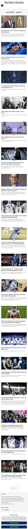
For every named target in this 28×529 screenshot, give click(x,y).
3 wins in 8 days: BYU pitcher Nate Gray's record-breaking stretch (13, 57)
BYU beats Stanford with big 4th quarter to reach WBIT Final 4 (13, 352)
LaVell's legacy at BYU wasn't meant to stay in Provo (12, 112)
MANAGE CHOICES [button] (14, 523)
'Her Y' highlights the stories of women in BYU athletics (13, 137)
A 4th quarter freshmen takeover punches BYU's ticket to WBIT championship (13, 298)
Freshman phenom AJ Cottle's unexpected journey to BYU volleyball (13, 377)
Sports (14, 28)
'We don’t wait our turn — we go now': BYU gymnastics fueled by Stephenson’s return (14, 272)
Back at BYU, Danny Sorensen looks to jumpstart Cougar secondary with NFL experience (12, 325)
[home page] (14, 3)
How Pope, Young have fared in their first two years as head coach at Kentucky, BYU (13, 163)
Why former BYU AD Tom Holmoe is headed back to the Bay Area (12, 31)
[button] (25, 513)
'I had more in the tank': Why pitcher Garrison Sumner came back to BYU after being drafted (13, 245)
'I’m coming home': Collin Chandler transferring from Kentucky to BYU (11, 86)
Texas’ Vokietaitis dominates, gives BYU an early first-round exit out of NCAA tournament (14, 482)
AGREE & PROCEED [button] (14, 527)
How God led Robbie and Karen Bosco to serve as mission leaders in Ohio (13, 402)
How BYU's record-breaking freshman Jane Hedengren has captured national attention (14, 431)
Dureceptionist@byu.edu (11, 511)
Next (14, 495)
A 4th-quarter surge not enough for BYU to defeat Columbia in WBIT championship (14, 217)
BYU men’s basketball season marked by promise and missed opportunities (13, 457)
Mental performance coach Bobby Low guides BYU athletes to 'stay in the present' (12, 190)
